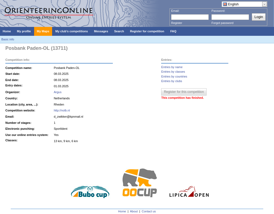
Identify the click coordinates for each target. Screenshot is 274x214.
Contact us (149, 211)
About (134, 211)
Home (122, 211)
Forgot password (222, 22)
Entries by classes (173, 71)
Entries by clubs (171, 81)
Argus (58, 92)
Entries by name (171, 67)
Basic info (7, 39)
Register (176, 22)
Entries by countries (174, 76)
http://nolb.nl (62, 110)
